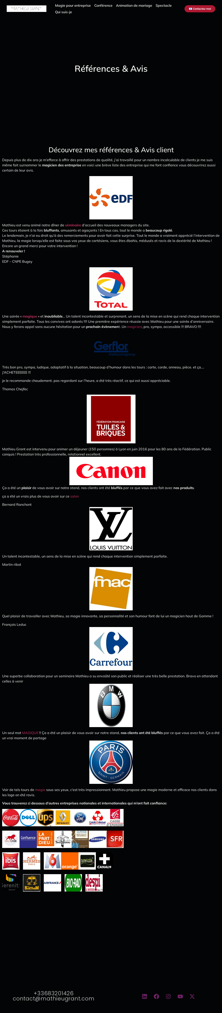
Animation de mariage (134, 5)
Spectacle (164, 5)
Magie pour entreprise (73, 5)
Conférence (103, 5)
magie (40, 790)
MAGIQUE (30, 733)
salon (75, 496)
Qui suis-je (63, 12)
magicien (134, 326)
